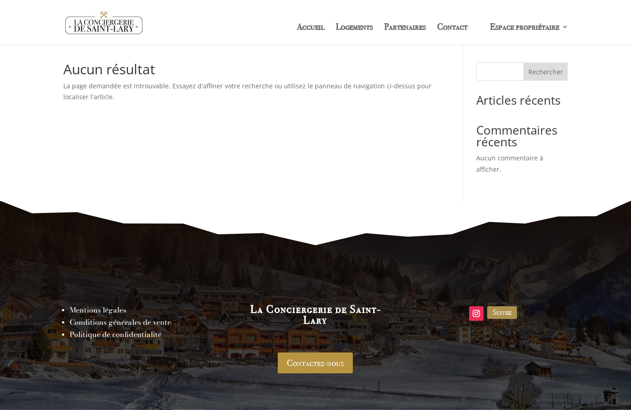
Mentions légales (98, 309)
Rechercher (545, 72)
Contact (452, 28)
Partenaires (405, 28)
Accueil (310, 28)
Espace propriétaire (524, 28)
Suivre (502, 312)
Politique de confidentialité (115, 334)
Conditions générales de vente (120, 322)
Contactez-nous (315, 362)
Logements (354, 28)
